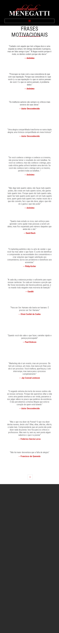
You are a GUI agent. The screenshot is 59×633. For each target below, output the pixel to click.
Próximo (30, 476)
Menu (29, 21)
